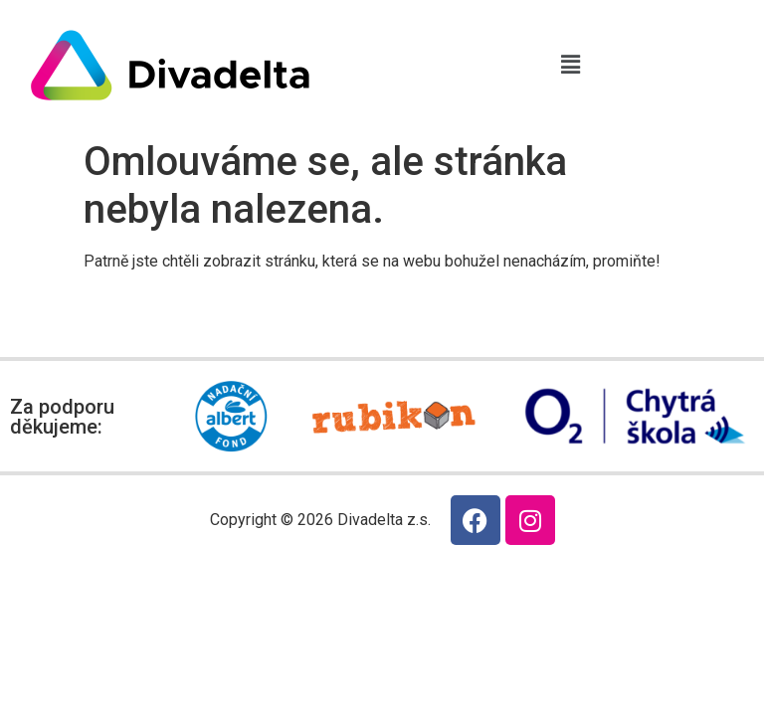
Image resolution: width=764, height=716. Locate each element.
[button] (570, 65)
